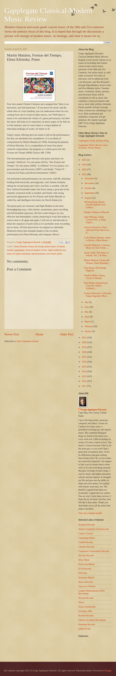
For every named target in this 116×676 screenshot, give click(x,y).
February (89, 326)
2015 (84, 366)
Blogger (108, 670)
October (89, 188)
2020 (84, 342)
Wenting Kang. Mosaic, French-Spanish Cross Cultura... (95, 205)
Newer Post (11, 334)
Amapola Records (86, 524)
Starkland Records (86, 624)
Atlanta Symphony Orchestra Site (93, 529)
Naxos (81, 602)
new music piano (54, 254)
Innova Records (85, 582)
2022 (84, 174)
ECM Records (84, 568)
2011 (84, 386)
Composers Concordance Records (93, 551)
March (88, 321)
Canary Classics (85, 533)
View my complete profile (90, 513)
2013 (84, 376)
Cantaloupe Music (86, 538)
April (87, 316)
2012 (84, 381)
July (87, 302)
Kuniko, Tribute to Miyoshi (96, 212)
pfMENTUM (84, 629)
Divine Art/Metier (86, 564)
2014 (84, 371)
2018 (84, 352)
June (87, 307)
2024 (84, 164)
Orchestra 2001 (85, 611)
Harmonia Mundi (86, 577)
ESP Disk (82, 573)
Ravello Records (85, 615)
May (87, 312)
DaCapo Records (86, 555)
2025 (84, 160)
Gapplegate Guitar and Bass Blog (93, 140)
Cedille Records (85, 542)
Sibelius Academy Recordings (92, 620)
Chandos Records (86, 547)
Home (39, 334)
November (90, 183)
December (90, 178)
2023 (84, 169)
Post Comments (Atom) (27, 341)
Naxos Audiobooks (87, 607)
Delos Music (84, 560)
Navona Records (85, 598)
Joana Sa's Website (86, 586)
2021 (84, 337)
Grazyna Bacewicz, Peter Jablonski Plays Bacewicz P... (96, 230)
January (88, 331)
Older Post (66, 334)
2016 (84, 362)
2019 (84, 347)
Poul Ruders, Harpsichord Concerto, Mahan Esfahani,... (96, 286)
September (90, 193)
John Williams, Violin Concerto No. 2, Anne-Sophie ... (95, 220)
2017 (84, 357)
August (88, 198)
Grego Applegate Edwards (93, 409)
